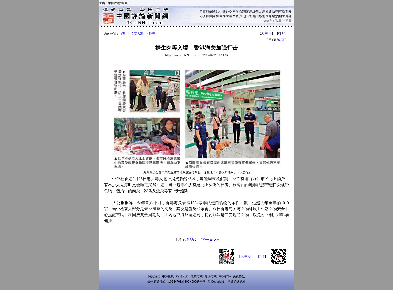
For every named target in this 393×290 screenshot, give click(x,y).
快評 (275, 11)
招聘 (282, 16)
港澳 (203, 16)
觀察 (288, 11)
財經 (229, 16)
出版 (249, 16)
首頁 (203, 11)
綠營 (255, 11)
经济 (152, 33)
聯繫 (275, 16)
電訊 (255, 16)
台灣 (242, 11)
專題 (262, 16)
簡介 (269, 16)
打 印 (281, 33)
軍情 (216, 16)
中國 (222, 11)
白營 (262, 11)
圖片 (222, 16)
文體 (236, 16)
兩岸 (236, 11)
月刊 (242, 16)
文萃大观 (137, 33)
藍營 (249, 11)
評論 (282, 11)
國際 (209, 16)
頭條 (209, 11)
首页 (122, 33)
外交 (229, 11)
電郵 (288, 16)
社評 (269, 11)
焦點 (216, 11)
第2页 (280, 40)
